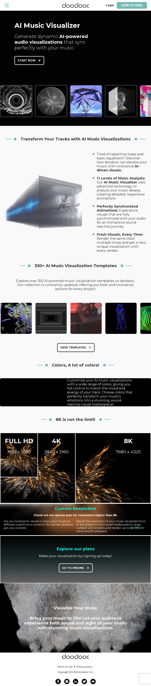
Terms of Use (66, 666)
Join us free (132, 5)
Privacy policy (84, 666)
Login (110, 5)
